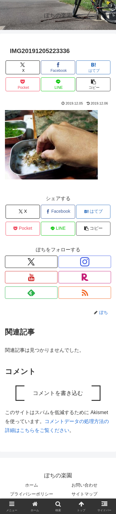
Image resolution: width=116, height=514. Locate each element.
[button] (93, 84)
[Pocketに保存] (23, 84)
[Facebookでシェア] (58, 67)
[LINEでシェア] (58, 84)
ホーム (31, 485)
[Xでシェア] (23, 67)
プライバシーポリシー (31, 493)
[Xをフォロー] (31, 262)
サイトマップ (84, 493)
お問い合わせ (84, 485)
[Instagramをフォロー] (84, 262)
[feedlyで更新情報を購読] (31, 292)
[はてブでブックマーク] (93, 67)
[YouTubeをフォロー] (31, 277)
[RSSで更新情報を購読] (84, 292)
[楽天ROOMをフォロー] (84, 277)
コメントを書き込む (58, 393)
